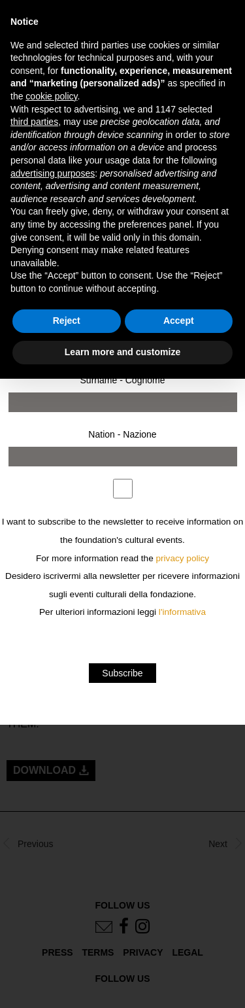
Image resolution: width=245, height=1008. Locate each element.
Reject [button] (66, 320)
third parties (34, 121)
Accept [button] (178, 320)
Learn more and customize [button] (122, 352)
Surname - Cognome (122, 380)
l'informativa (182, 612)
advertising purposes (52, 173)
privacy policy (183, 558)
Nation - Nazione (122, 434)
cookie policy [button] (51, 96)
